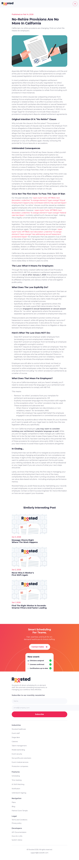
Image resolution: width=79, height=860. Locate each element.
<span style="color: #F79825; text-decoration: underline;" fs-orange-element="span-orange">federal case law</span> (39, 212)
